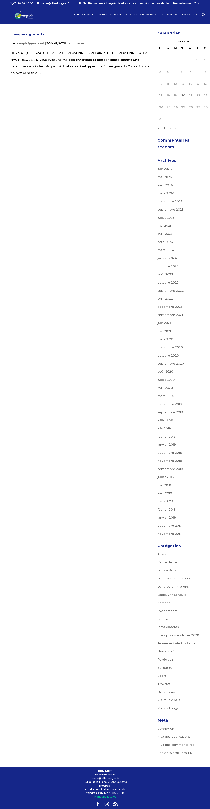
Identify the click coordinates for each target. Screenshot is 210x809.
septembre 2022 (171, 290)
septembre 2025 (170, 209)
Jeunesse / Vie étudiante (177, 643)
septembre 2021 (170, 315)
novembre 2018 (170, 461)
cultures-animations (173, 586)
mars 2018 (165, 501)
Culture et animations (139, 14)
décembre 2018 (170, 452)
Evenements (167, 611)
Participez (165, 659)
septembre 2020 (171, 363)
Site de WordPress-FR (175, 753)
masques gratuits (27, 34)
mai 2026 (165, 177)
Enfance (164, 603)
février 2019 (167, 436)
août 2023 (165, 274)
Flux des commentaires (176, 744)
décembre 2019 (170, 404)
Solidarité (188, 14)
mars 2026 (166, 193)
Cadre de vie (167, 562)
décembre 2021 (170, 306)
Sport (162, 676)
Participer (167, 14)
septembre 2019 (170, 412)
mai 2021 (164, 331)
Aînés (162, 554)
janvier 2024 (167, 258)
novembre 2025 (170, 201)
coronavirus (167, 570)
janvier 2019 (167, 444)
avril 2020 (165, 388)
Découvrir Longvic (172, 594)
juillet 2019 (166, 420)
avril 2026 (165, 185)
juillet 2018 (166, 477)
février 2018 (167, 509)
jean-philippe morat (30, 43)
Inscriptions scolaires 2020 (178, 635)
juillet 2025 (166, 217)
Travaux (164, 684)
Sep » (172, 128)
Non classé (76, 43)
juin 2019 (164, 428)
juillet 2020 (166, 379)
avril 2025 (165, 234)
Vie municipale (81, 14)
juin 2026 (165, 169)
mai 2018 (164, 485)
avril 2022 (165, 298)
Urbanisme (166, 692)
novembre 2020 (170, 347)
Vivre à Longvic (108, 14)
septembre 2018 (170, 469)
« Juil (161, 128)
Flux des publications (174, 736)
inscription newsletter (154, 3)
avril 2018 (165, 493)
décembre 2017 (170, 525)
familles (164, 619)
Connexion (166, 728)
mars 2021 (165, 339)
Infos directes (168, 627)
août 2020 (165, 371)
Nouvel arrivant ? (184, 3)
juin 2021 (164, 323)
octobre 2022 (168, 282)
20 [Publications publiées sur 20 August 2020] (183, 95)
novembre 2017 (170, 534)
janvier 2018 (167, 517)
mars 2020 (166, 396)
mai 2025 (165, 225)
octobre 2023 (168, 266)
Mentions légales (105, 796)
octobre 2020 (168, 355)
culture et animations (174, 578)
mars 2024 (166, 250)
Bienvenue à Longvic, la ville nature (112, 3)
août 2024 (165, 242)
